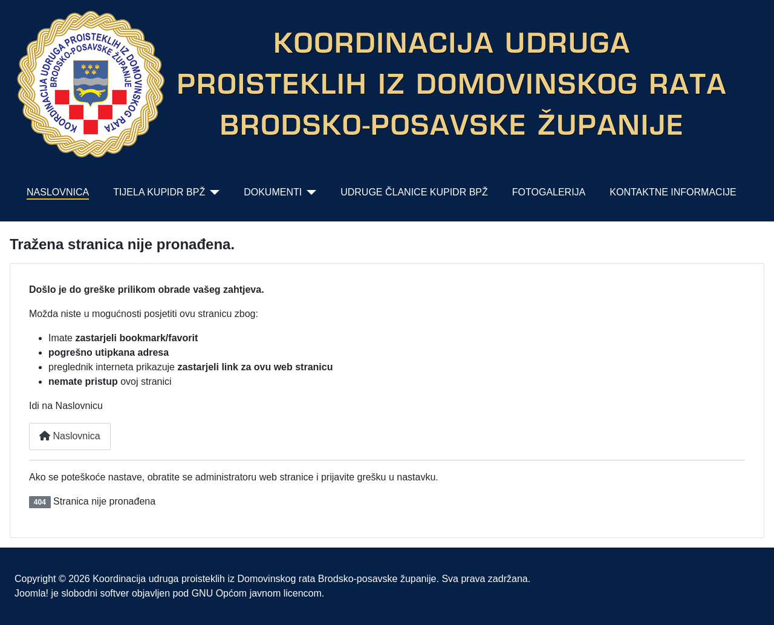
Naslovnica (69, 436)
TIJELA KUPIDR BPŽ (159, 192)
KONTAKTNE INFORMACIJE (673, 192)
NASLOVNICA (58, 192)
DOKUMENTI (273, 192)
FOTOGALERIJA (549, 192)
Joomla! (31, 593)
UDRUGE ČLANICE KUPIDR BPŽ (414, 192)
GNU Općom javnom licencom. (258, 593)
